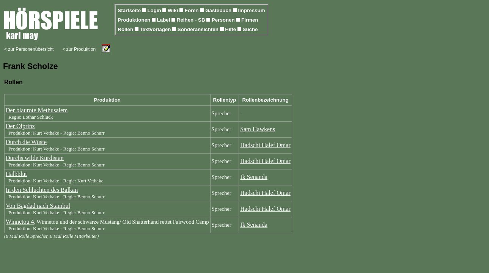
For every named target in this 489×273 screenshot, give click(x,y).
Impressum (251, 10)
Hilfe (231, 29)
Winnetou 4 (20, 221)
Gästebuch (219, 10)
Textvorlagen (156, 29)
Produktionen (135, 20)
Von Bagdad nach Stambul (38, 205)
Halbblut (16, 174)
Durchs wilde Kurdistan (35, 158)
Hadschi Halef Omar (265, 145)
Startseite (130, 10)
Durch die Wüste (26, 142)
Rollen (126, 29)
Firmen (249, 20)
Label (164, 20)
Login (154, 10)
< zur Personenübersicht (28, 49)
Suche (250, 29)
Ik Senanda (253, 177)
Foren (192, 10)
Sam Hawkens (257, 129)
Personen (224, 20)
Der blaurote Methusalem (37, 110)
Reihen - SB (192, 20)
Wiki (173, 10)
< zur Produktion (79, 49)
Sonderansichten (199, 29)
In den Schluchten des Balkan (42, 190)
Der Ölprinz (20, 126)
